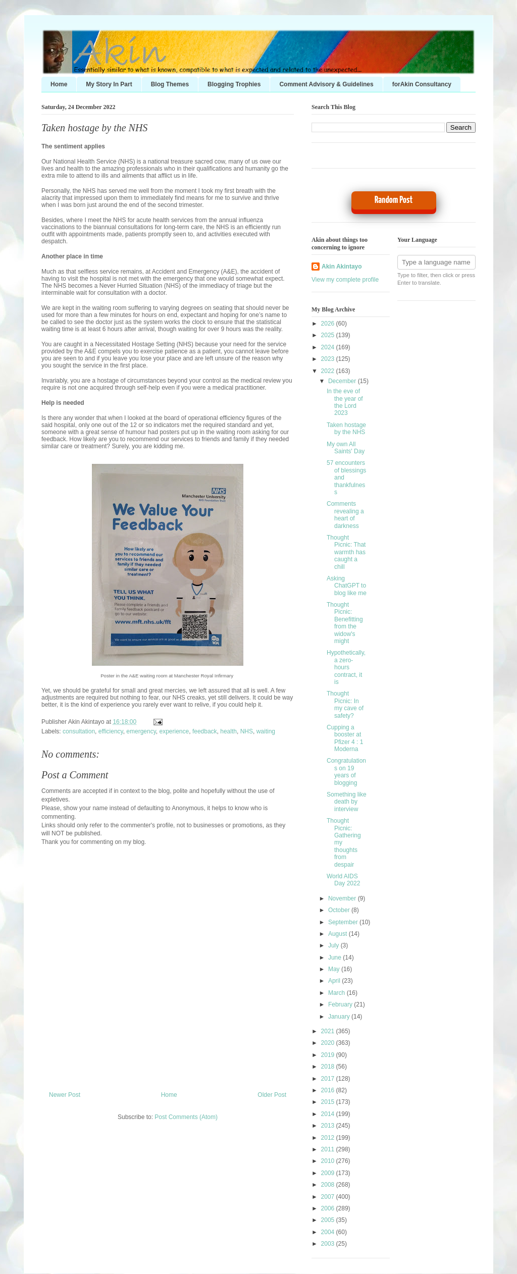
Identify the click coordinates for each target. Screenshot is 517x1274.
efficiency (110, 731)
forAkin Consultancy (421, 84)
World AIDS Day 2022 (343, 880)
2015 (328, 1101)
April (335, 980)
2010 (328, 1160)
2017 (328, 1078)
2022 (328, 371)
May (334, 969)
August (338, 933)
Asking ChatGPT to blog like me (347, 586)
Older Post (271, 1094)
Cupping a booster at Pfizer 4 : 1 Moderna (345, 738)
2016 (328, 1090)
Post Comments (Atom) (186, 1117)
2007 (328, 1196)
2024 (328, 347)
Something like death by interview (347, 802)
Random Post (393, 200)
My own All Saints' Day (346, 448)
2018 (328, 1066)
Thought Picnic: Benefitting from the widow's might (345, 623)
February (341, 1004)
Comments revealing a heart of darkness (345, 514)
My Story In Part (109, 84)
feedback (204, 731)
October (339, 910)
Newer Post (64, 1094)
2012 (328, 1137)
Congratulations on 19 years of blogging (346, 771)
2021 (328, 1031)
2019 (328, 1054)
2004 (328, 1232)
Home (58, 84)
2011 (328, 1149)
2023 (328, 358)
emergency (141, 731)
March (337, 992)
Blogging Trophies (234, 84)
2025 (328, 335)
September (343, 922)
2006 (328, 1208)
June (335, 957)
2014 (328, 1114)
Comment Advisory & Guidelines (326, 84)
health (228, 731)
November (343, 898)
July (334, 945)
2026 (328, 323)
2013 (328, 1125)
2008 (328, 1184)
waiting (265, 731)
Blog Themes (170, 84)
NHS (246, 731)
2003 (328, 1243)
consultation (79, 731)
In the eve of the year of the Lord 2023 (345, 402)
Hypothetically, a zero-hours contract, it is (346, 667)
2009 (328, 1173)
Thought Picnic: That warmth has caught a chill (346, 552)
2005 (328, 1220)
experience (174, 731)
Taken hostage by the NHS (94, 127)
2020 (328, 1042)
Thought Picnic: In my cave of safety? (345, 704)
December (343, 381)
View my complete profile (345, 279)
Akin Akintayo (342, 266)
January (339, 1016)
